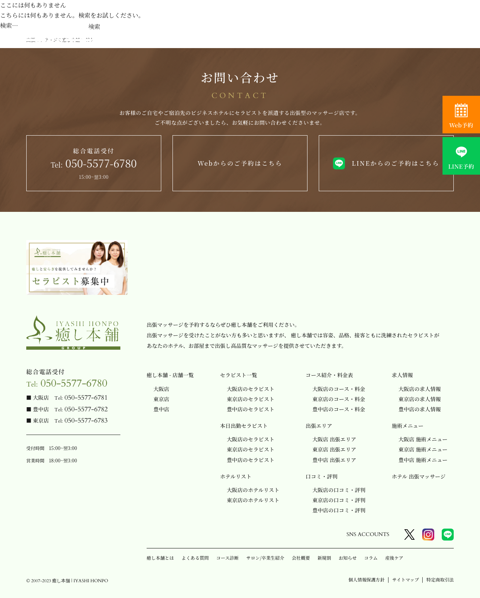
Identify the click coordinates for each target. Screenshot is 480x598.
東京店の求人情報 (420, 399)
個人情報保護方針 (366, 579)
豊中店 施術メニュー (423, 460)
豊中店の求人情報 (420, 409)
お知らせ (348, 557)
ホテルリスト (236, 476)
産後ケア (394, 557)
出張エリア (319, 425)
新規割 (324, 557)
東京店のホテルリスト (253, 500)
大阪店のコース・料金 (338, 389)
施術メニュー (408, 425)
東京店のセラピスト (250, 399)
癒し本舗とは (160, 557)
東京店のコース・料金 (338, 399)
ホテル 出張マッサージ (419, 476)
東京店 (161, 399)
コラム (371, 557)
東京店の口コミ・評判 (338, 500)
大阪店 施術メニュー (423, 439)
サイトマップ (405, 579)
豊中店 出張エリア (334, 460)
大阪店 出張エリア (334, 439)
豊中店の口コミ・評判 (338, 510)
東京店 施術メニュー (423, 449)
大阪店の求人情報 (420, 389)
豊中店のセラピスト (250, 409)
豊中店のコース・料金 (338, 409)
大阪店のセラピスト (250, 389)
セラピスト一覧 (238, 375)
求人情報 (402, 375)
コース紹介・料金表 (329, 375)
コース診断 (227, 557)
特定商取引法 (440, 579)
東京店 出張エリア (334, 449)
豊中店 (161, 409)
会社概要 (301, 557)
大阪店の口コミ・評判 (338, 490)
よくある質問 (195, 557)
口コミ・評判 (322, 476)
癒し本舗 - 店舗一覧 (170, 375)
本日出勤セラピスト (244, 425)
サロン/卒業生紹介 (265, 557)
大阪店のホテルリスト (253, 490)
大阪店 (161, 389)
